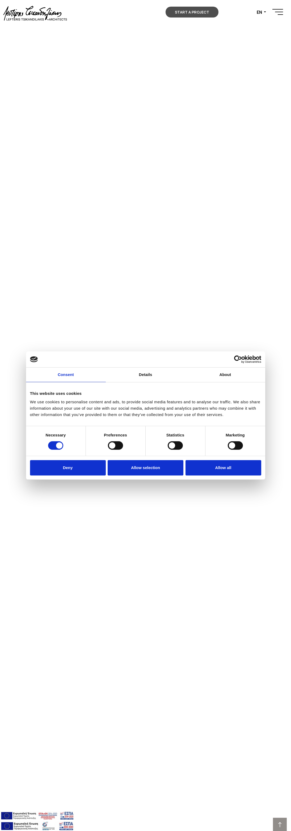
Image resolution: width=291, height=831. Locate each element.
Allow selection (145, 467)
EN (260, 12)
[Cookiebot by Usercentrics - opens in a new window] (238, 359)
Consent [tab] (66, 374)
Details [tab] (145, 374)
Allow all (223, 467)
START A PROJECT (192, 12)
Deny (68, 467)
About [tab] (225, 374)
